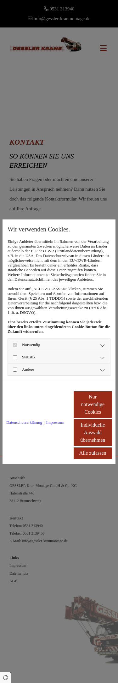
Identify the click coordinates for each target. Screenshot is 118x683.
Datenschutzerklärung (24, 422)
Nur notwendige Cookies (92, 404)
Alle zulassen (92, 453)
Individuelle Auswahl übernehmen (92, 432)
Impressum (55, 422)
